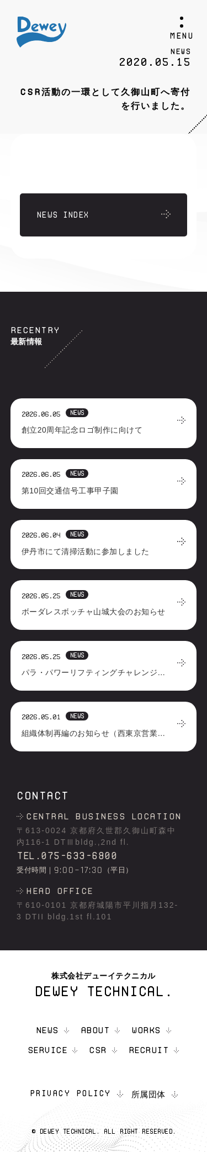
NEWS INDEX (62, 215)
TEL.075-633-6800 (67, 855)
